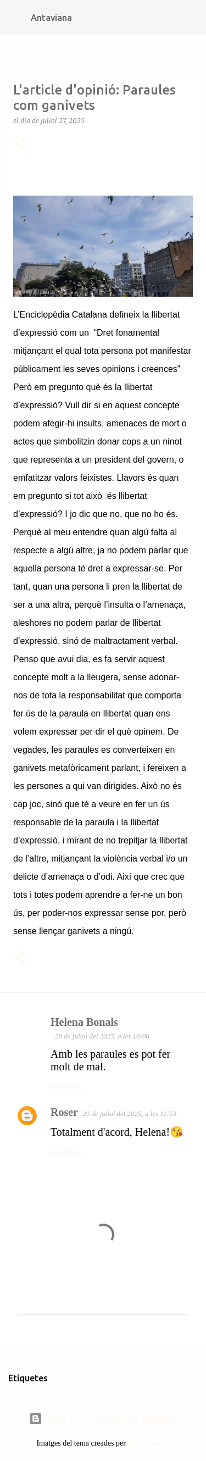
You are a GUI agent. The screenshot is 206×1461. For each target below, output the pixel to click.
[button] (19, 144)
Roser (64, 1112)
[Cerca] (190, 17)
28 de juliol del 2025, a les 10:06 (102, 1036)
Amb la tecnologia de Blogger (103, 1419)
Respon (66, 1088)
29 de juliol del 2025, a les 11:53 (129, 1113)
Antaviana (51, 18)
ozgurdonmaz (148, 1443)
